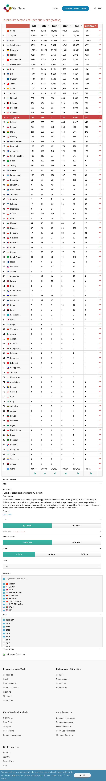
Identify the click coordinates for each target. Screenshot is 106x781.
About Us (7, 752)
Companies (8, 674)
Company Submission (65, 718)
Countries (60, 674)
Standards (7, 696)
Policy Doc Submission (65, 730)
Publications (8, 730)
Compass (7, 726)
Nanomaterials (9, 683)
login (55, 8)
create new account (75, 8)
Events (6, 679)
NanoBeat (7, 722)
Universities (8, 700)
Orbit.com (7, 514)
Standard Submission (65, 735)
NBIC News (8, 718)
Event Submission (63, 726)
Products (7, 692)
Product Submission (64, 722)
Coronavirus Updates (12, 735)
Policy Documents (10, 687)
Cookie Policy (8, 761)
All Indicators (61, 687)
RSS (5, 765)
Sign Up (6, 757)
